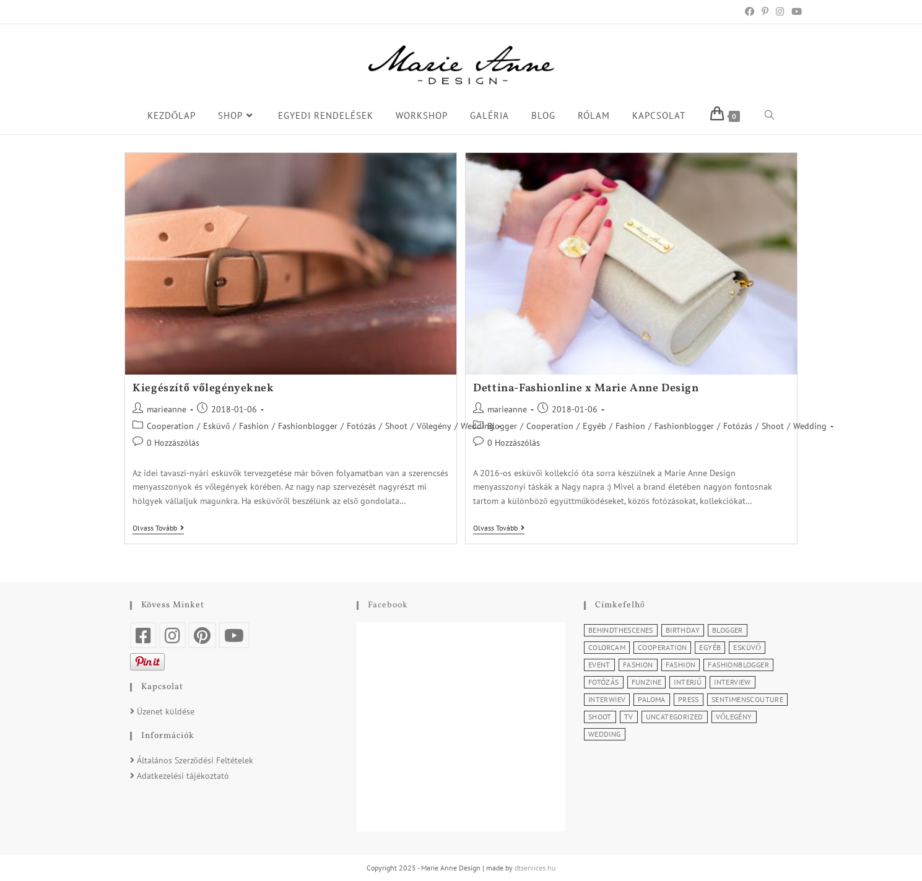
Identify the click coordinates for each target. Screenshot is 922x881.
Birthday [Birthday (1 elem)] (683, 630)
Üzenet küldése (165, 711)
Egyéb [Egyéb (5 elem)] (710, 647)
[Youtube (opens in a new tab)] (795, 12)
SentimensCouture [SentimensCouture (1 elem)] (747, 699)
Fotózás (361, 426)
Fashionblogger (307, 426)
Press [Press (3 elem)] (688, 699)
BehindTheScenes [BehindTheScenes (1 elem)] (620, 630)
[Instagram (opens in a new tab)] (780, 12)
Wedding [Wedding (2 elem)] (604, 734)
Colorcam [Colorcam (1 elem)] (606, 647)
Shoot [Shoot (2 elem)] (600, 716)
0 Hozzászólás (173, 442)
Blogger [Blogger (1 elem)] (727, 630)
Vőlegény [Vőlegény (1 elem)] (734, 716)
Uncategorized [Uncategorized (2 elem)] (674, 716)
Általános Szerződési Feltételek (195, 760)
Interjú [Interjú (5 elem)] (688, 682)
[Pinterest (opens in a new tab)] (765, 12)
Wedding (810, 426)
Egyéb (594, 426)
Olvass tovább (158, 528)
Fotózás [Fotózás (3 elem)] (603, 682)
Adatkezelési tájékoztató (183, 775)
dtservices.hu (535, 867)
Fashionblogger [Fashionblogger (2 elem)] (738, 664)
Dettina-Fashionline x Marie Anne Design (585, 388)
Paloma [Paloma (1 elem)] (651, 699)
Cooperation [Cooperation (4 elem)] (662, 647)
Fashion (254, 426)
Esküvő (216, 426)
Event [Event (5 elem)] (599, 664)
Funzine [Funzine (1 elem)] (647, 682)
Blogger (502, 426)
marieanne (166, 409)
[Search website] (770, 115)
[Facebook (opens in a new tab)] (749, 12)
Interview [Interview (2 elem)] (732, 682)
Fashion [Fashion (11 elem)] (638, 664)
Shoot (396, 426)
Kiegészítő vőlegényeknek (203, 388)
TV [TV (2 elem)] (628, 716)
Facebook (388, 605)
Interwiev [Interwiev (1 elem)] (607, 699)
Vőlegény (434, 426)
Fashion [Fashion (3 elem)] (681, 664)
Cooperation (170, 426)
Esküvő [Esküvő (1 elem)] (747, 647)
